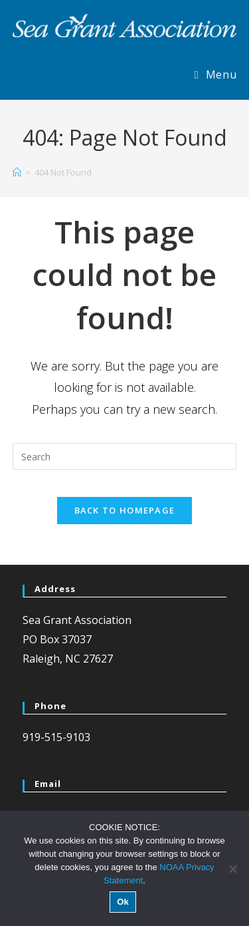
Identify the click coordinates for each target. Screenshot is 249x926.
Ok (122, 902)
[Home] (17, 172)
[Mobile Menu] (215, 74)
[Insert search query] (125, 456)
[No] (232, 868)
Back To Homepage (124, 510)
